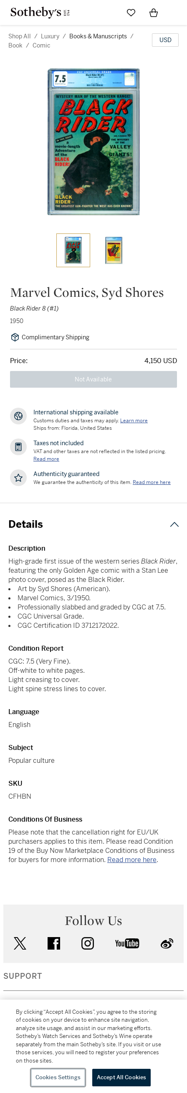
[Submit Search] (108, 12)
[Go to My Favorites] (131, 12)
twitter (20, 943)
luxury (50, 36)
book (15, 45)
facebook (54, 943)
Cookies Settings (58, 1077)
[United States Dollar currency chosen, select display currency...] (165, 40)
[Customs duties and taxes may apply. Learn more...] (134, 420)
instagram (87, 943)
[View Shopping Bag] (154, 12)
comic (42, 45)
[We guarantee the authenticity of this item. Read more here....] (152, 482)
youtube (127, 943)
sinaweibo (167, 943)
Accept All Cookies (121, 1077)
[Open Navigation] (176, 12)
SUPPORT (22, 976)
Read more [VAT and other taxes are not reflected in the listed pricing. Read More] (46, 459)
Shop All (19, 36)
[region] (93, 1046)
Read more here (132, 859)
